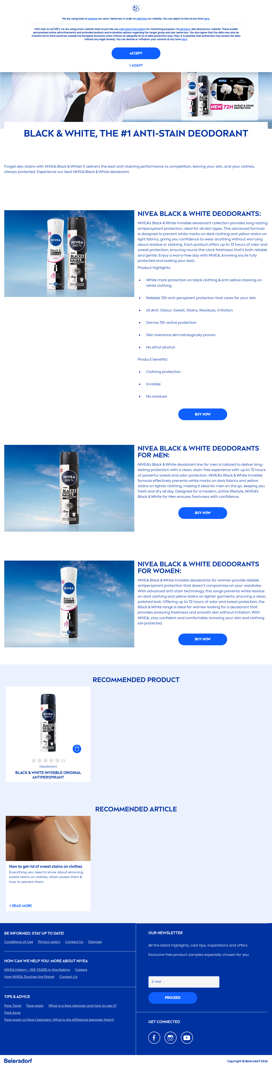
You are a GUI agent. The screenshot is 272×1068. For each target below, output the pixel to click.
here (206, 18)
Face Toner (12, 1006)
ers (81, 970)
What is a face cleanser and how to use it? (82, 1006)
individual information (132, 29)
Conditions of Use (18, 942)
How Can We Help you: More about (46, 961)
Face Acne (12, 1013)
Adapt (137, 65)
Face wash (35, 1006)
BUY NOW (203, 414)
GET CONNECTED (164, 1022)
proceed (173, 998)
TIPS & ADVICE (17, 997)
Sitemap (95, 942)
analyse (92, 18)
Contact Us (74, 942)
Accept (136, 53)
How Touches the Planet (29, 977)
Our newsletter (165, 933)
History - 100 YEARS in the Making (37, 970)
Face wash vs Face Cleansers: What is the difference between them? (59, 1020)
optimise (141, 18)
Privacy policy (49, 942)
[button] (77, 749)
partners (185, 29)
